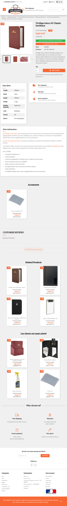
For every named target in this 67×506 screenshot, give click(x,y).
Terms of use (27, 478)
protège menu (56, 146)
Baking (3, 482)
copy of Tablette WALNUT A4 (50, 318)
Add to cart (54, 70)
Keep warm (4, 484)
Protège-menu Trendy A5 (50, 287)
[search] (63, 9)
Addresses (48, 482)
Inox (3, 476)
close (60, 501)
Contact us (26, 486)
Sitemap (26, 488)
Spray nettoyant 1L (17, 391)
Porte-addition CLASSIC (50, 360)
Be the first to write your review (33, 249)
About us (26, 476)
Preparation (4, 480)
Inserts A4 (49, 391)
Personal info (49, 476)
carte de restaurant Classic (12, 141)
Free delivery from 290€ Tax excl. (36, 9)
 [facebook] (31, 465)
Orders (47, 478)
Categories (5, 473)
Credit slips (48, 480)
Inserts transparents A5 (17, 211)
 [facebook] (35, 465)
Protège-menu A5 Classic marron (17, 287)
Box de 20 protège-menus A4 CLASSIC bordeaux (17, 360)
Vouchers (48, 484)
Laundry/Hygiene (6, 488)
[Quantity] (37, 70)
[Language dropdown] (46, 2)
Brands (3, 490)
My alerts (48, 486)
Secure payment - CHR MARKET (31, 484)
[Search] (56, 9)
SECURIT (46, 47)
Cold (3, 478)
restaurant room (6, 486)
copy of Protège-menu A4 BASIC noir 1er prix (17, 318)
